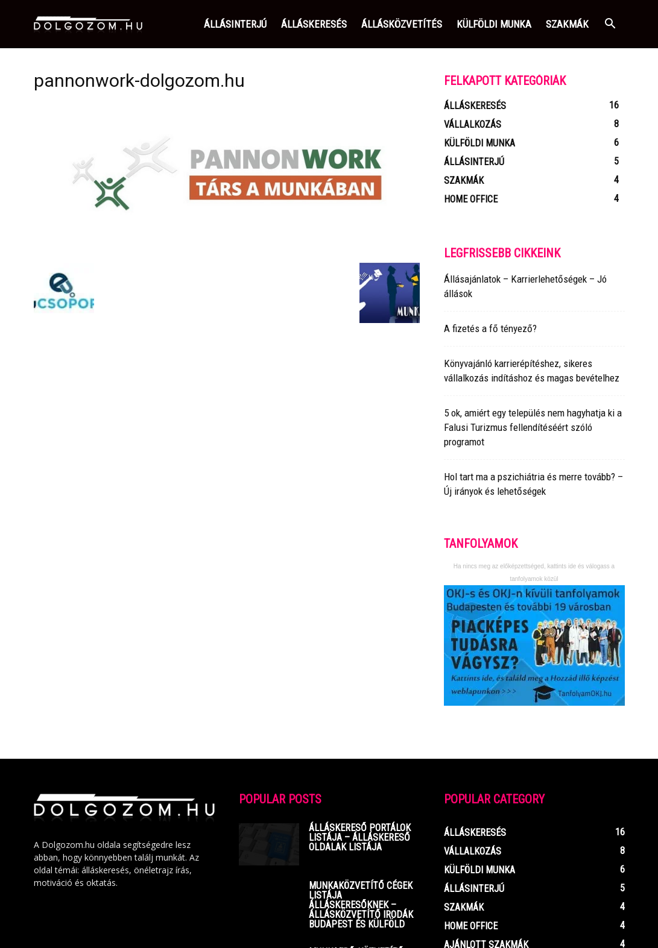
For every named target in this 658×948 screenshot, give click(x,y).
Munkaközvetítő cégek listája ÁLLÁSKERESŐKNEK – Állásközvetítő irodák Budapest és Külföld (361, 905)
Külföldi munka (494, 24)
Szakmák (567, 24)
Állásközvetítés (401, 24)
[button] (610, 25)
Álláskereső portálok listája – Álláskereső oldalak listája (360, 837)
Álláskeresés (314, 24)
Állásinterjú (235, 24)
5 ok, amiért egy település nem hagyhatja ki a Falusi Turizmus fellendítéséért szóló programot (533, 427)
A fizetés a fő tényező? (490, 328)
